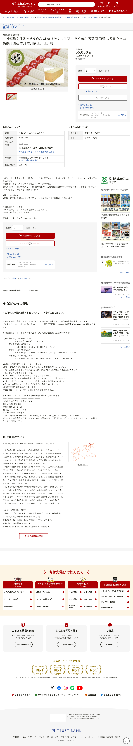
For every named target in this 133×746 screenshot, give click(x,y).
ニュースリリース (29, 737)
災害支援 (92, 695)
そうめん (24, 278)
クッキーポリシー (88, 737)
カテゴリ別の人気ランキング (14, 592)
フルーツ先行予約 (42, 606)
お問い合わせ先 (87, 108)
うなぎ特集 (73, 592)
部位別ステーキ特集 (73, 606)
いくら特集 (88, 592)
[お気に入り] (126, 740)
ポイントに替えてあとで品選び (112, 596)
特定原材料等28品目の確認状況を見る (37, 152)
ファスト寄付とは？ (89, 91)
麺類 (14, 278)
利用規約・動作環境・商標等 (109, 737)
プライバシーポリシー (69, 737)
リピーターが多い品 (11, 599)
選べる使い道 (86, 105)
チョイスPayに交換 (108, 602)
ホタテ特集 (88, 599)
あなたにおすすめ (57, 11)
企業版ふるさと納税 (112, 695)
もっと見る (124, 272)
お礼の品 (12, 11)
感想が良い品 (8, 606)
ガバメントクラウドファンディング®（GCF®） (59, 695)
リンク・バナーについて (48, 737)
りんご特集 (73, 599)
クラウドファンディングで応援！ (112, 591)
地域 (29, 11)
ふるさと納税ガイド (23, 644)
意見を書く (110, 644)
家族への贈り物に (107, 607)
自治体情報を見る (33, 536)
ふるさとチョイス (22, 695)
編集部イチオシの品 (43, 592)
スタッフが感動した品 (44, 599)
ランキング (42, 11)
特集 (70, 11)
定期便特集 (88, 606)
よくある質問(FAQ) (66, 644)
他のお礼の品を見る (29, 160)
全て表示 (122, 115)
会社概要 (16, 737)
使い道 (82, 11)
